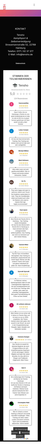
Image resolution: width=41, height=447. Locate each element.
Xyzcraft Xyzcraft (23, 271)
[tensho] (4, 5)
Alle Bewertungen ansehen (19, 430)
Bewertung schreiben (23, 434)
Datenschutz (20, 63)
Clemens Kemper (23, 337)
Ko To (24, 181)
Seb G (24, 368)
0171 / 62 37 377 (25, 51)
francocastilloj (23, 103)
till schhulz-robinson (24, 304)
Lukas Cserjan (23, 130)
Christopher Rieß (23, 402)
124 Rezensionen (21, 98)
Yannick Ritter (23, 244)
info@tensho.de (24, 54)
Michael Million (23, 151)
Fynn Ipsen (23, 210)
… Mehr (20, 238)
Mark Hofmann (23, 160)
